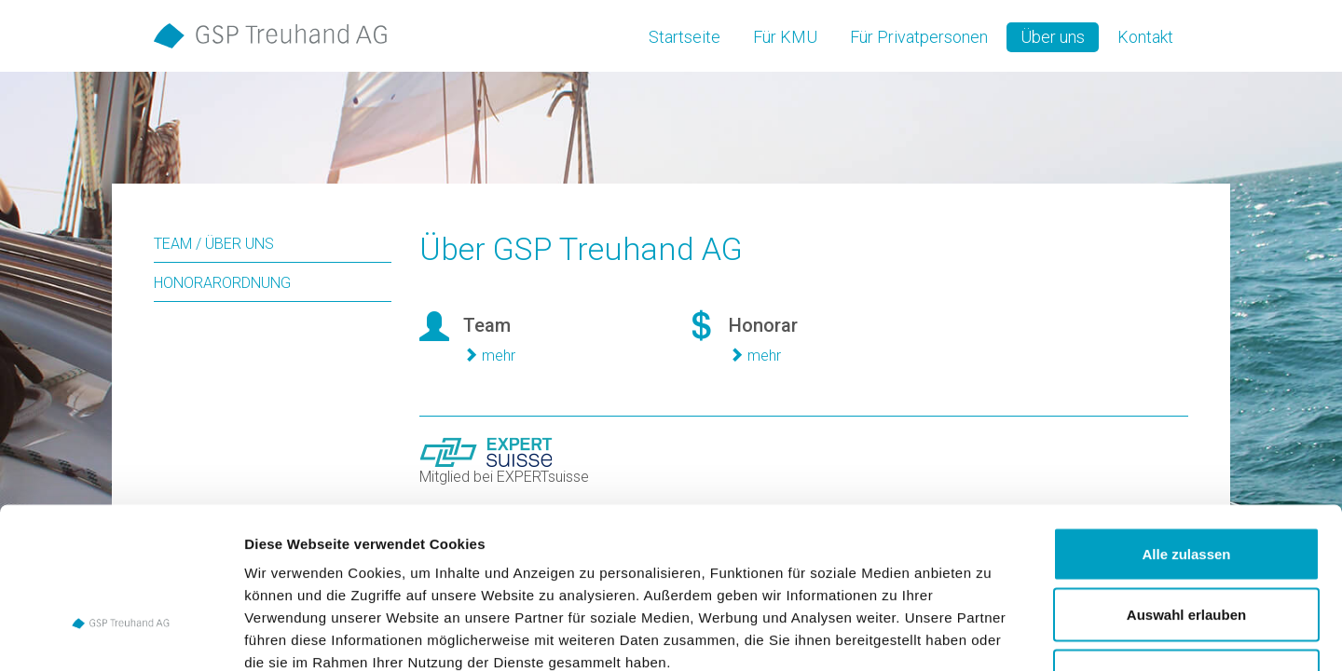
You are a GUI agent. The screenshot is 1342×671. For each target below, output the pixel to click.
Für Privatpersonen (919, 37)
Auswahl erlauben (1186, 488)
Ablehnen (1186, 548)
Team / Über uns (214, 244)
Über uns (1052, 37)
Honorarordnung (222, 283)
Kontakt (1145, 37)
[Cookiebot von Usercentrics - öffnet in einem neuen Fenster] (120, 635)
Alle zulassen (1186, 426)
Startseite (684, 37)
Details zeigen (991, 634)
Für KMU (785, 37)
